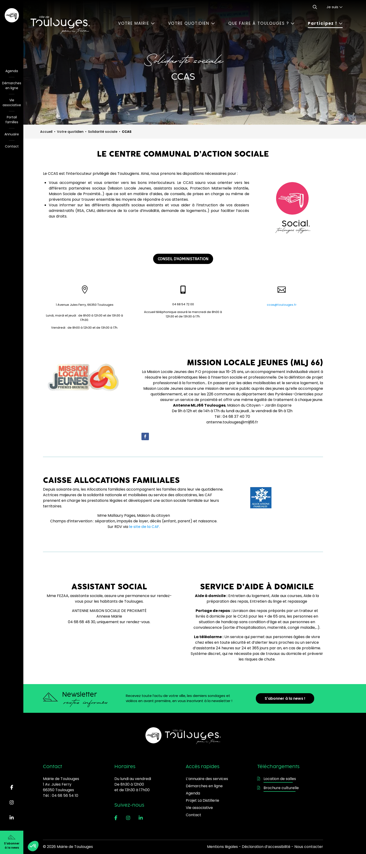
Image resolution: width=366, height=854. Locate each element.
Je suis (335, 6)
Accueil (46, 131)
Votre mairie (136, 23)
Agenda (11, 71)
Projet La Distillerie (202, 800)
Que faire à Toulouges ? (261, 23)
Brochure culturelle (278, 788)
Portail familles (11, 119)
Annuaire (11, 134)
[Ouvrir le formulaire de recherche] (315, 7)
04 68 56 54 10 (65, 795)
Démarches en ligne (11, 85)
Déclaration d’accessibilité (266, 846)
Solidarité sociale (102, 131)
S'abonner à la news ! (285, 698)
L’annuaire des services (207, 778)
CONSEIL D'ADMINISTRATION (183, 259)
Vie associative (12, 102)
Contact (12, 146)
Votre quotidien (191, 23)
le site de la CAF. (144, 526)
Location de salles (276, 778)
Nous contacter (308, 846)
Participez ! (325, 23)
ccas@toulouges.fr (281, 304)
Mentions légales (222, 846)
